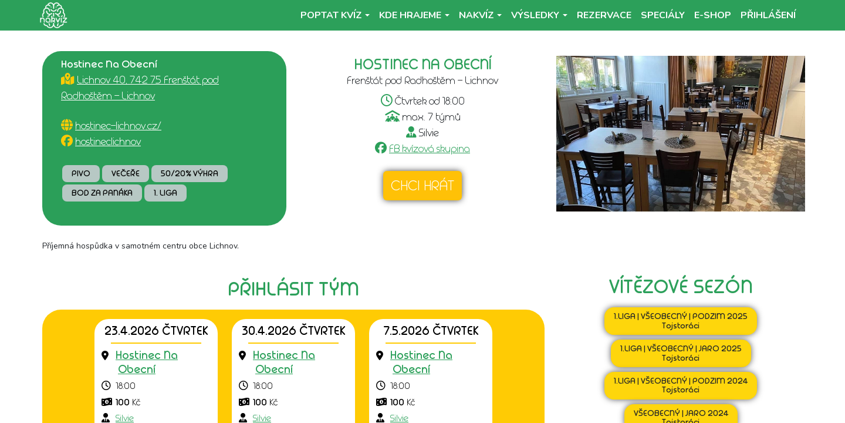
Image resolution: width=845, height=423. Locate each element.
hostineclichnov (108, 141)
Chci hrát (422, 185)
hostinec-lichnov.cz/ (118, 126)
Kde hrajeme (410, 15)
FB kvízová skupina (429, 149)
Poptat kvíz (331, 15)
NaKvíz (476, 15)
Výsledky (535, 15)
